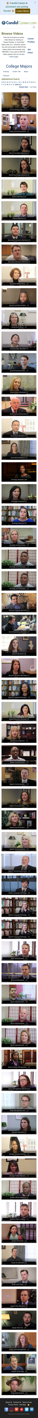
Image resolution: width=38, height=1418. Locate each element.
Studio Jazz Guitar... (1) (19, 1284)
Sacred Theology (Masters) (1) (19, 109)
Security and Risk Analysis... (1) (19, 305)
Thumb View (23, 87)
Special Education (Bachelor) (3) (19, 719)
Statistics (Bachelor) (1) (19, 1132)
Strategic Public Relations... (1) (19, 1176)
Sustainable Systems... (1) (19, 1393)
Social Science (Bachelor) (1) (19, 392)
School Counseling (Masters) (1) (19, 153)
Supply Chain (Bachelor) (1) (19, 1306)
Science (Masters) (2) (19, 218)
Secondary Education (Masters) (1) (19, 262)
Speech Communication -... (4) (19, 827)
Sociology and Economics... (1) (19, 545)
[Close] (35, 2)
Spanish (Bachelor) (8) (19, 654)
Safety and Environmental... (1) (19, 131)
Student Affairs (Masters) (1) (19, 1197)
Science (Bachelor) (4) (19, 196)
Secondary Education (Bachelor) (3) (19, 240)
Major (26, 72)
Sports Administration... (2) (19, 1002)
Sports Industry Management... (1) (19, 1067)
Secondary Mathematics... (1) (19, 283)
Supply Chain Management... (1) (19, 1349)
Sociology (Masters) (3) (19, 523)
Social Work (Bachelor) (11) (19, 436)
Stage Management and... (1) (19, 1110)
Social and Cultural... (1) (19, 327)
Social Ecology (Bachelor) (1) (19, 348)
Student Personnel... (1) (19, 1241)
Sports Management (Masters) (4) (19, 1089)
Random (6, 76)
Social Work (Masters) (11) (19, 458)
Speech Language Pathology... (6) (19, 893)
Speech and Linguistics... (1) (19, 741)
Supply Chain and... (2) (19, 1328)
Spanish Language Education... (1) (19, 697)
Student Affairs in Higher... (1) (19, 1219)
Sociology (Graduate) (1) (19, 501)
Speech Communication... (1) (19, 762)
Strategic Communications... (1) (19, 1154)
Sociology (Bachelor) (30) (19, 479)
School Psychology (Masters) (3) (19, 175)
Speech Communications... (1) (19, 849)
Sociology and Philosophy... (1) (19, 567)
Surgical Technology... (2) (19, 1371)
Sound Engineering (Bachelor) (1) (19, 632)
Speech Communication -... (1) (19, 784)
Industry (6, 72)
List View (33, 87)
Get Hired (30, 51)
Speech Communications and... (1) (19, 871)
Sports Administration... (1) (19, 1023)
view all (18, 85)
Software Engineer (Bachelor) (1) (19, 610)
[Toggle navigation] (34, 27)
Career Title (16, 72)
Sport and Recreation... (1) (19, 980)
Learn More (23, 11)
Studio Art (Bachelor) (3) (19, 1263)
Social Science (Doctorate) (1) (19, 414)
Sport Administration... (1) (19, 958)
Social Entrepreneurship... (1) (19, 370)
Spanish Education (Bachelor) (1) (19, 675)
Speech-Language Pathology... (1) (19, 915)
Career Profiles (31, 40)
